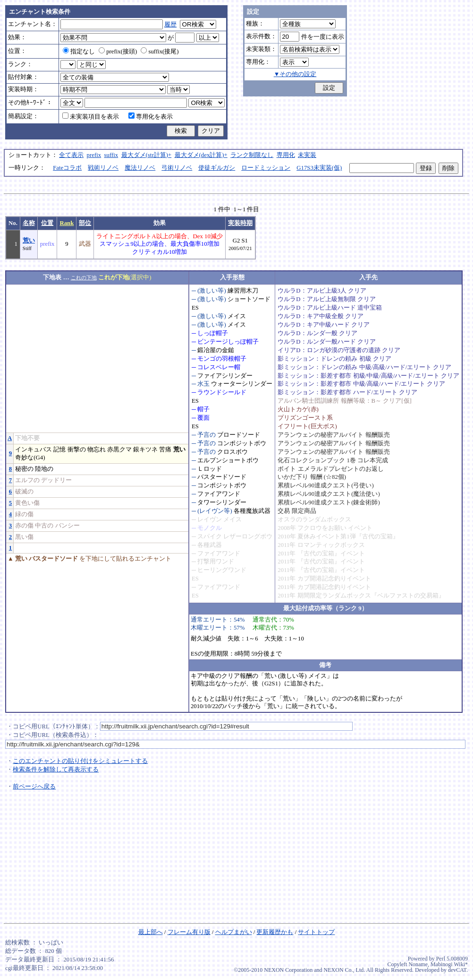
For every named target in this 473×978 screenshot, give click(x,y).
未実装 (307, 155)
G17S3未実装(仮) (319, 167)
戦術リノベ (103, 167)
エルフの (27, 480)
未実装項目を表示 (90, 116)
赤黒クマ (119, 449)
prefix (94, 155)
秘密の (24, 469)
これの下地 (84, 277)
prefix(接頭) (118, 51)
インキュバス (33, 449)
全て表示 (71, 155)
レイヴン (209, 519)
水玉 (203, 384)
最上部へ (150, 932)
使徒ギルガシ (216, 167)
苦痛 (165, 449)
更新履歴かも (274, 932)
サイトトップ (316, 932)
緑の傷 (24, 514)
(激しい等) (211, 290)
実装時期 (240, 223)
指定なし (79, 51)
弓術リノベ (176, 167)
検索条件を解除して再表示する (56, 769)
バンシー (67, 525)
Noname (418, 964)
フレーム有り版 (189, 932)
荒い (29, 240)
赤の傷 (24, 525)
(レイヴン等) (214, 511)
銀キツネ (145, 449)
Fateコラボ (67, 167)
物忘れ (96, 449)
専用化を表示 (150, 116)
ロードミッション (265, 167)
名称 (29, 223)
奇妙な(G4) (30, 457)
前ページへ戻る (34, 786)
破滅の (24, 491)
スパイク (209, 536)
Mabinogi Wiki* (449, 964)
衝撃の (77, 449)
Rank (66, 223)
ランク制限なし (251, 155)
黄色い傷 (27, 503)
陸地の (44, 469)
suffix (111, 155)
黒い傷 (24, 537)
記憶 (59, 449)
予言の (206, 435)
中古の (44, 525)
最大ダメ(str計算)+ (146, 155)
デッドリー (56, 480)
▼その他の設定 (295, 74)
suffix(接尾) (159, 51)
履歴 (170, 24)
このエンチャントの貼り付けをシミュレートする (80, 761)
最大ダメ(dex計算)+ (201, 155)
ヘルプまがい (233, 932)
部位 (85, 223)
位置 (47, 223)
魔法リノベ (140, 167)
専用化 (286, 155)
